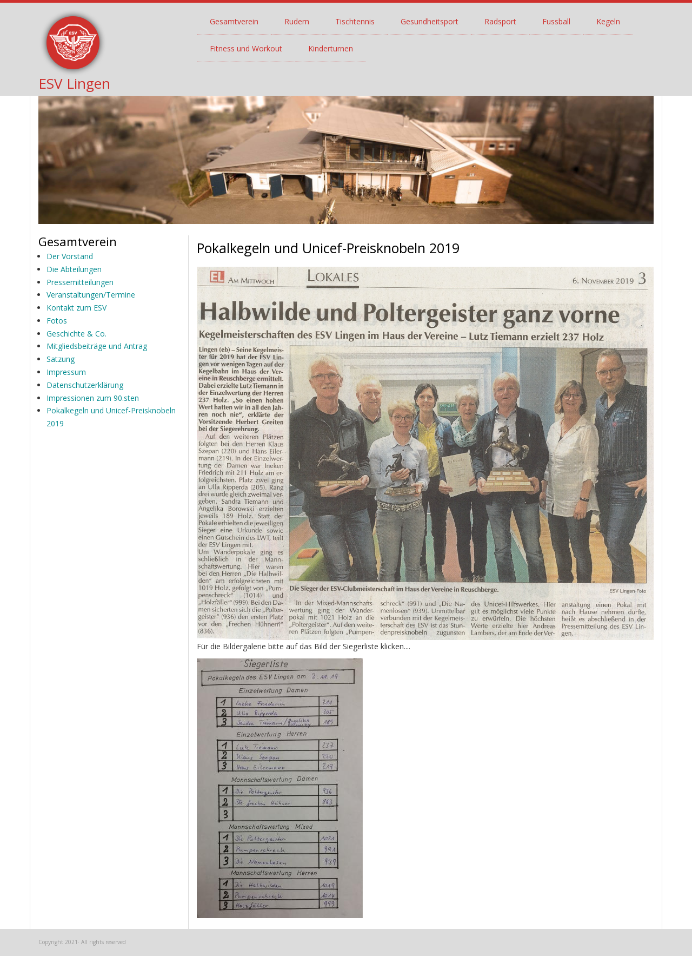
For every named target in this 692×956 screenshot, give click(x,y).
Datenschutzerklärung (84, 385)
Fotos (56, 320)
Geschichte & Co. (76, 333)
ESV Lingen (74, 83)
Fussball (556, 21)
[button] (280, 787)
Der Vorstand (69, 256)
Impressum (66, 372)
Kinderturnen (330, 48)
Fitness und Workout (246, 48)
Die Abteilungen (74, 269)
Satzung (60, 359)
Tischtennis (355, 21)
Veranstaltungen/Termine (90, 294)
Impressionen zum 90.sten (92, 398)
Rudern (296, 21)
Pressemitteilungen (80, 282)
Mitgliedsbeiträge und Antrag (96, 346)
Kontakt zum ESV (76, 307)
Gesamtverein (234, 21)
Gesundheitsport (429, 21)
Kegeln (608, 21)
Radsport (500, 21)
